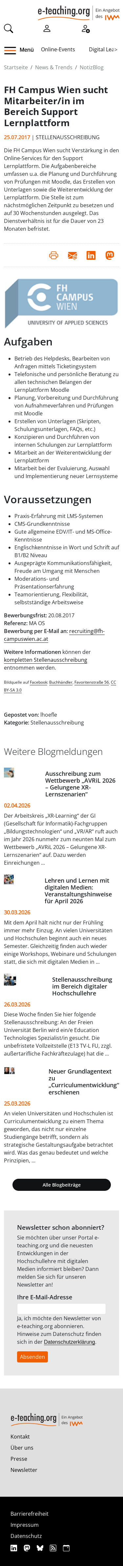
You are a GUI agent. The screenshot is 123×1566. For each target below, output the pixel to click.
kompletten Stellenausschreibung (45, 659)
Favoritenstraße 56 (91, 682)
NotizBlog (92, 67)
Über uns (21, 1447)
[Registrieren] (85, 28)
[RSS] (54, 1547)
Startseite (16, 67)
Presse (18, 1458)
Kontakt (20, 1436)
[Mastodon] (28, 1547)
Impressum (24, 1524)
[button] (12, 51)
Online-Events (58, 49)
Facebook (38, 682)
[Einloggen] (46, 28)
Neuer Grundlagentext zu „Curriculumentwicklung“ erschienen (84, 1081)
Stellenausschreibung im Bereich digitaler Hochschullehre (82, 986)
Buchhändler (60, 682)
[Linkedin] (14, 1547)
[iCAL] (66, 1547)
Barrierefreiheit (29, 1513)
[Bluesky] (41, 1547)
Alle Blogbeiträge (62, 1185)
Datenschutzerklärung (69, 1342)
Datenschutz (26, 1536)
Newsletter (23, 1470)
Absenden (32, 1356)
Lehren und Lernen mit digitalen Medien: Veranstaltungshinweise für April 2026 (78, 890)
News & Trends (53, 67)
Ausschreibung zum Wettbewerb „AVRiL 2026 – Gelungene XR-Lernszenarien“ (80, 784)
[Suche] (8, 28)
